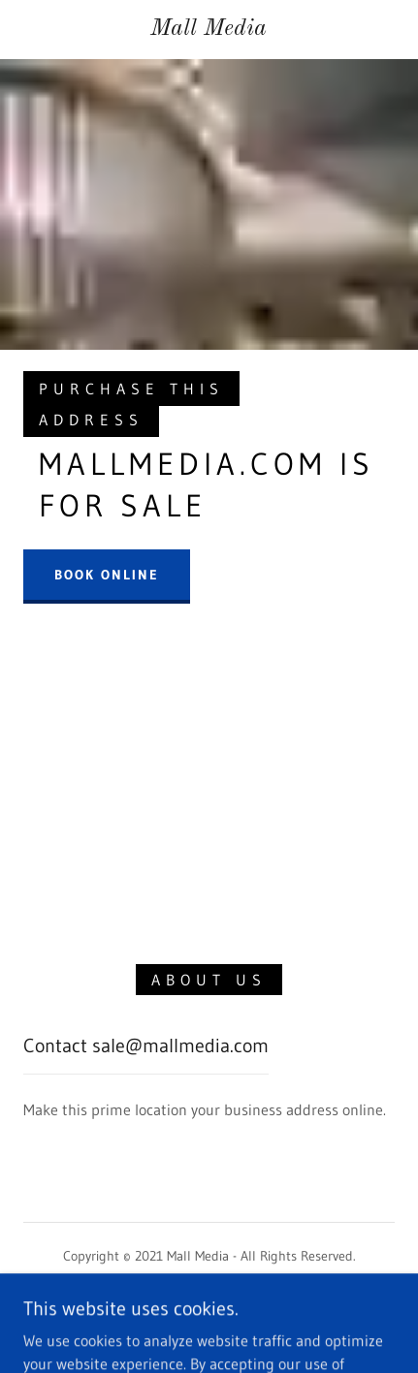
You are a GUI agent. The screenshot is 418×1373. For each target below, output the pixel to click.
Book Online (106, 574)
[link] (208, 30)
